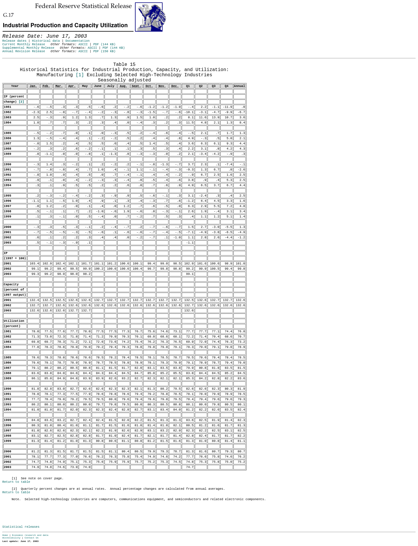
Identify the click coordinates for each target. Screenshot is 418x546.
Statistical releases (20, 527)
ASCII (83, 44)
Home (5, 535)
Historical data (46, 41)
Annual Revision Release (23, 51)
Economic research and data (30, 535)
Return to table (16, 482)
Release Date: (8, 61)
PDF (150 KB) (104, 51)
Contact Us (32, 537)
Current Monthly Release (23, 44)
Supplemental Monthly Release (28, 48)
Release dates (14, 41)
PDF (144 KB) (104, 44)
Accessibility (11, 537)
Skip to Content (9, 32)
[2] (21, 102)
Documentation (77, 41)
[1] (80, 75)
